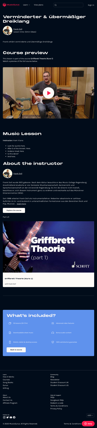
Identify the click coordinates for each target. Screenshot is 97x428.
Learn (26, 5)
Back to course (16, 350)
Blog (52, 377)
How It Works (8, 377)
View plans (38, 5)
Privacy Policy (56, 409)
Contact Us (7, 400)
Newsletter (54, 380)
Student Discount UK (59, 382)
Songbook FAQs (57, 400)
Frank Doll (17, 29)
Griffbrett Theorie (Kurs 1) (19, 279)
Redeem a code (56, 403)
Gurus (5, 385)
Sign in (91, 5)
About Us (7, 397)
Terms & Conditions (59, 406)
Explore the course (14, 210)
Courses (6, 380)
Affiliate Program (10, 403)
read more (21, 204)
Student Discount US (59, 385)
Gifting (6, 388)
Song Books (8, 382)
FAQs (52, 397)
